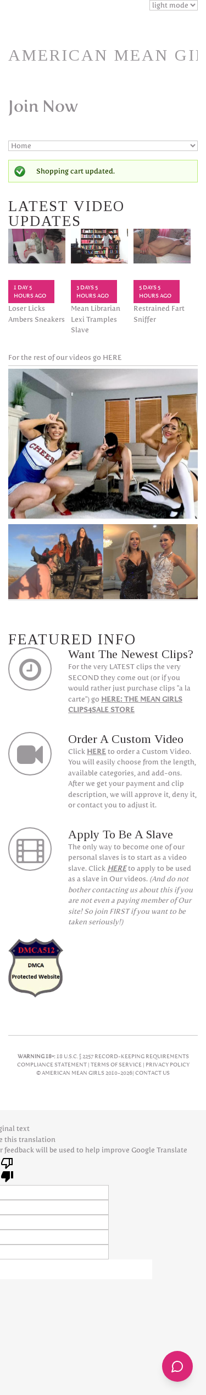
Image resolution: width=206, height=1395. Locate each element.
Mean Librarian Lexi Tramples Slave (95, 319)
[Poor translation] (7, 1169)
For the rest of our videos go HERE (65, 357)
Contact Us (152, 1072)
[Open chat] (177, 1366)
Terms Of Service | (118, 1064)
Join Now (43, 106)
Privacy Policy (168, 1064)
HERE (96, 751)
